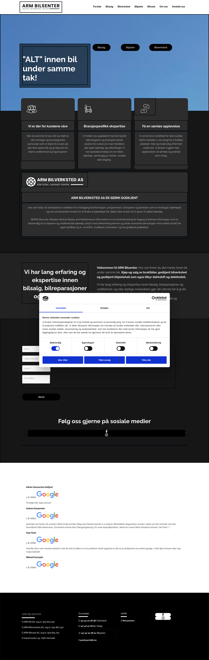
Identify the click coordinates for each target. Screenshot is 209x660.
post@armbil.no (88, 640)
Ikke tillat (62, 360)
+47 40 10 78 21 (88, 633)
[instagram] (106, 435)
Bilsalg (109, 6)
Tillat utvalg (104, 360)
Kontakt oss (178, 6)
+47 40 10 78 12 (88, 626)
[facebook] (107, 431)
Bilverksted (124, 6)
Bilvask (151, 6)
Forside (97, 6)
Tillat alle (146, 360)
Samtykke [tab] (61, 308)
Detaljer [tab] (104, 308)
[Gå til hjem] (41, 8)
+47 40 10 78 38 (88, 620)
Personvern (128, 620)
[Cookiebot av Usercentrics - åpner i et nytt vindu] (154, 298)
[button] (101, 47)
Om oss (164, 6)
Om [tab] (148, 308)
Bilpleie (139, 6)
